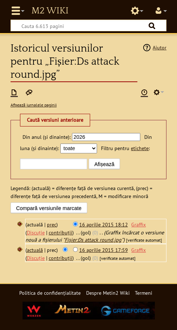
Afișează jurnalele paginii (34, 105)
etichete (140, 148)
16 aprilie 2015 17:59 (103, 249)
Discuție (36, 232)
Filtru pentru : (125, 148)
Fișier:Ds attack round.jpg (93, 239)
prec (51, 224)
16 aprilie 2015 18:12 (103, 224)
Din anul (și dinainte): (47, 136)
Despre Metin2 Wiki (108, 292)
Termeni (143, 292)
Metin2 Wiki (49, 11)
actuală (35, 249)
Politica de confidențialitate (50, 292)
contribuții (60, 232)
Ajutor (159, 47)
